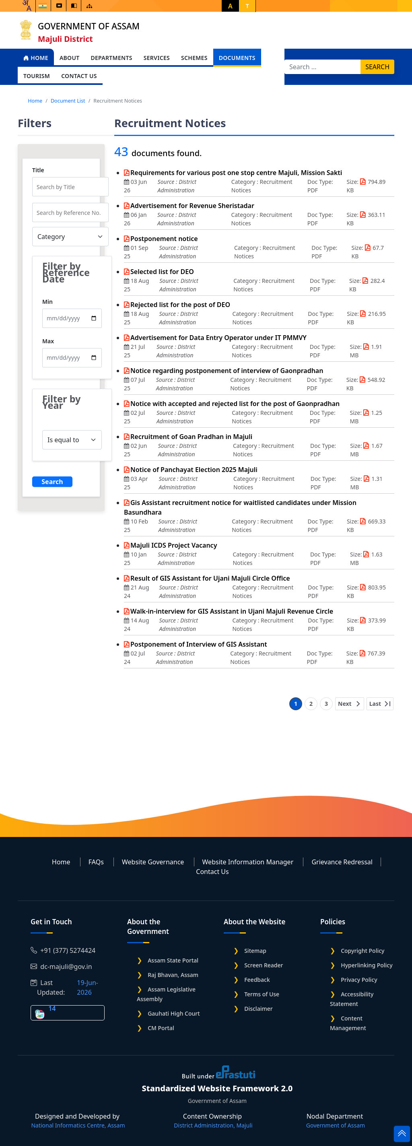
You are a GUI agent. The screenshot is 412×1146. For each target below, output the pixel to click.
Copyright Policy (362, 950)
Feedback (257, 979)
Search (377, 66)
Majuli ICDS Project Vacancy (173, 545)
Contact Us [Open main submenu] (79, 76)
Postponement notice (164, 238)
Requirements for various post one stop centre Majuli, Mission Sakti (236, 172)
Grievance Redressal (342, 861)
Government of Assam (89, 26)
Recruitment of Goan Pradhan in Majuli (191, 436)
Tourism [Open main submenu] (36, 76)
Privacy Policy (359, 979)
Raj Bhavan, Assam (173, 975)
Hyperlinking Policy (366, 965)
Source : (168, 182)
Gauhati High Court (174, 1013)
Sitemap (255, 950)
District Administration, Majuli (213, 1125)
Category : (245, 182)
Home (35, 58)
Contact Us (212, 871)
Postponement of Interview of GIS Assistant (198, 644)
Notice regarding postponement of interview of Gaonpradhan (226, 370)
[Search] (322, 67)
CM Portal (161, 1028)
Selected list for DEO (162, 271)
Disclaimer (258, 1008)
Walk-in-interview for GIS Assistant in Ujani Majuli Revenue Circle (231, 611)
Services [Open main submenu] (157, 58)
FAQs (96, 861)
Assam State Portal (173, 960)
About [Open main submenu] (70, 58)
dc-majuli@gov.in (61, 966)
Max (48, 341)
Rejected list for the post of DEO (180, 304)
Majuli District (65, 38)
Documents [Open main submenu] (237, 58)
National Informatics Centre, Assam (78, 1125)
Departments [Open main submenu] (111, 58)
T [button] (247, 6)
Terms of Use (261, 994)
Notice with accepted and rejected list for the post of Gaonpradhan (235, 403)
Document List (68, 100)
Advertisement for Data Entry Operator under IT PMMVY (218, 337)
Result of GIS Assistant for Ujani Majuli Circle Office (210, 578)
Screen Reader (263, 965)
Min (47, 301)
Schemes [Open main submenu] (194, 58)
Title (38, 170)
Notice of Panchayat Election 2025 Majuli (194, 469)
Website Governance (153, 861)
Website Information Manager (248, 861)
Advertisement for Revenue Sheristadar (192, 205)
